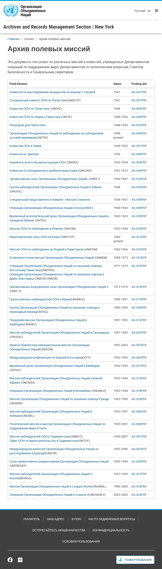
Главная (13, 39)
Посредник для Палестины (27, 125)
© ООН (76, 519)
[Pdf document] (142, 92)
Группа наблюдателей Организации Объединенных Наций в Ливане (55, 187)
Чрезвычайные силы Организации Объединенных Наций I (48, 179)
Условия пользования (81, 541)
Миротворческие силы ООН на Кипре (34, 237)
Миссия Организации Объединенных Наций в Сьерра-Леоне (50, 486)
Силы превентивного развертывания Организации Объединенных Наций (59, 461)
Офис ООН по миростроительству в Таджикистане (43, 441)
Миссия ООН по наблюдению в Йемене (36, 228)
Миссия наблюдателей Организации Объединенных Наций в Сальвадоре (59, 332)
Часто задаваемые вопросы (111, 519)
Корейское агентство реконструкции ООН (37, 162)
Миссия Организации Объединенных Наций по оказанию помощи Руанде (59, 399)
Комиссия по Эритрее (24, 154)
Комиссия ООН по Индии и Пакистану (35, 117)
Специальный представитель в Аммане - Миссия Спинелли (49, 199)
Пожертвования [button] (135, 560)
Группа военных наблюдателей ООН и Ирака (39, 299)
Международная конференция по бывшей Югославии (45, 357)
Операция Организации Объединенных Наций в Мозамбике (50, 391)
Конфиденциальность (111, 530)
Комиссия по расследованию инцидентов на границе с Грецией (52, 92)
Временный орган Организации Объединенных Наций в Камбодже (54, 366)
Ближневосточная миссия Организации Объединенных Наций (51, 257)
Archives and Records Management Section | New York (58, 26)
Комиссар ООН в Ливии (25, 146)
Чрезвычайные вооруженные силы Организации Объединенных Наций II (58, 287)
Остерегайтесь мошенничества (59, 530)
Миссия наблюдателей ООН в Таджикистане (39, 436)
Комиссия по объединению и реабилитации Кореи (43, 170)
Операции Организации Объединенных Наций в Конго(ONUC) (51, 208)
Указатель (31, 519)
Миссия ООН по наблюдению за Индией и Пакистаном (46, 249)
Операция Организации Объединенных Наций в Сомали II (49, 495)
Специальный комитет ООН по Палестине (38, 100)
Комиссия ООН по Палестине (29, 108)
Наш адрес (55, 519)
